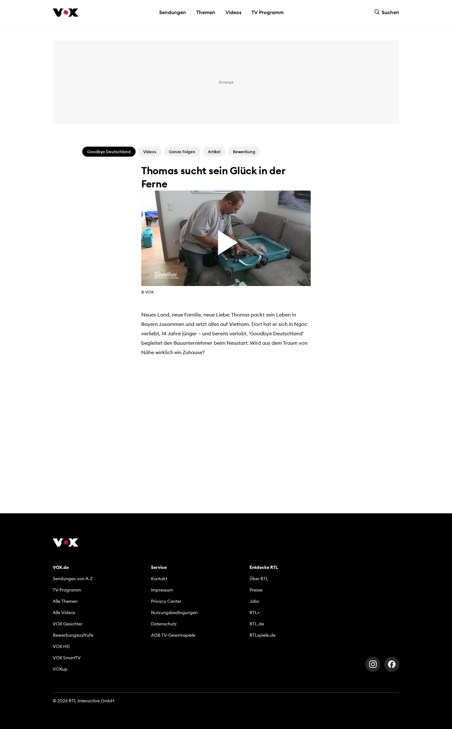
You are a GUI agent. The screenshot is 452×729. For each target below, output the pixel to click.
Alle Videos (64, 612)
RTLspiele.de (263, 635)
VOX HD (61, 646)
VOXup (60, 669)
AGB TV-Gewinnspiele (173, 635)
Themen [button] (205, 12)
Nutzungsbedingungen (174, 612)
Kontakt (159, 578)
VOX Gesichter (68, 624)
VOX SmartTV (67, 658)
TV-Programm (67, 590)
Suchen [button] (386, 12)
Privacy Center (166, 601)
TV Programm (267, 12)
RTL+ (255, 612)
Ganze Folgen (182, 151)
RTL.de (257, 624)
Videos (233, 12)
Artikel (214, 151)
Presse (256, 590)
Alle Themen (65, 601)
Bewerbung (244, 151)
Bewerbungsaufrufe (73, 635)
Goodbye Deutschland (109, 151)
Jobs (254, 601)
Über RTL (259, 578)
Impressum (162, 590)
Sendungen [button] (172, 12)
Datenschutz (164, 624)
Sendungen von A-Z (73, 578)
